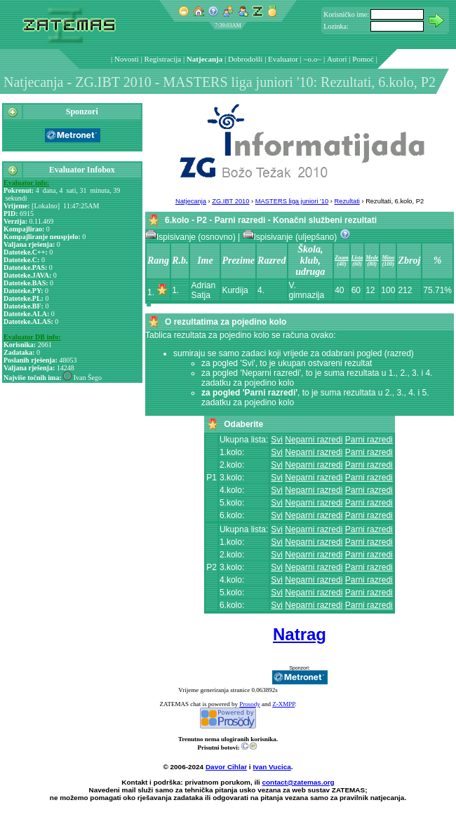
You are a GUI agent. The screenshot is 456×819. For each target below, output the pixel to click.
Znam (342, 258)
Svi (277, 440)
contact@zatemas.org (298, 782)
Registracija (163, 59)
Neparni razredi (313, 440)
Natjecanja (204, 59)
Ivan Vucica (271, 767)
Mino (388, 258)
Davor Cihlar (226, 767)
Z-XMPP (283, 704)
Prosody (249, 704)
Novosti (126, 59)
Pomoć (363, 59)
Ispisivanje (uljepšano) (291, 237)
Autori (337, 59)
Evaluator (283, 59)
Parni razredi (369, 440)
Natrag (299, 634)
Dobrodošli (245, 59)
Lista (357, 258)
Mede (372, 258)
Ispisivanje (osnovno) (191, 237)
